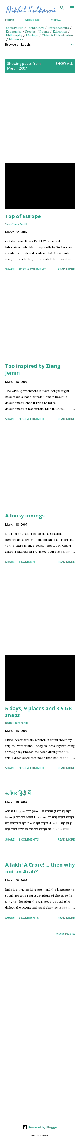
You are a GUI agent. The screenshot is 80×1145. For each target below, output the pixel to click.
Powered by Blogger (40, 1127)
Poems (44, 31)
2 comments (28, 839)
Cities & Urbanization (57, 35)
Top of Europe (23, 219)
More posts (65, 934)
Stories (30, 31)
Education (60, 31)
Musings (32, 35)
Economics (13, 31)
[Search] (62, 7)
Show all (64, 63)
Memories (16, 39)
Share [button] (10, 269)
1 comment (27, 562)
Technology (35, 28)
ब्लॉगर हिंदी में (18, 793)
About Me (32, 20)
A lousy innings (25, 515)
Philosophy (14, 35)
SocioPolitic (14, 28)
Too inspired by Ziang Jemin (32, 369)
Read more (66, 269)
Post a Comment (32, 269)
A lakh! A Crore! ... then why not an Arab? (40, 868)
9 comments (28, 918)
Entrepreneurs (58, 28)
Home (9, 20)
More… (56, 20)
